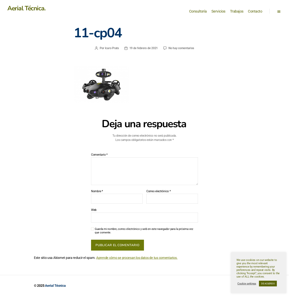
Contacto (255, 11)
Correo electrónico (158, 191)
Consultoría (198, 11)
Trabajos (236, 11)
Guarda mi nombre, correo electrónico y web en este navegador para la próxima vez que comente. (144, 230)
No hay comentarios (181, 48)
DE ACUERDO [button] (268, 283)
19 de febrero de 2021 (143, 48)
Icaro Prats (112, 48)
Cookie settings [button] (246, 283)
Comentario (99, 154)
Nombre (97, 191)
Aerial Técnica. (26, 8)
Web (94, 210)
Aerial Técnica (55, 286)
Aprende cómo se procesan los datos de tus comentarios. (136, 258)
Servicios (218, 11)
